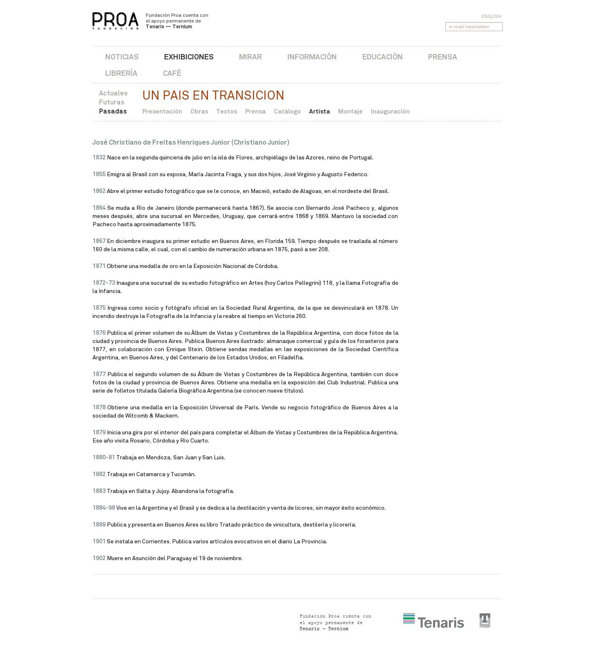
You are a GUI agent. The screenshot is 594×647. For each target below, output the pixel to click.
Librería (121, 73)
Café (172, 73)
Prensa (442, 56)
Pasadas (113, 111)
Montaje (350, 111)
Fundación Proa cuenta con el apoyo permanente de (177, 21)
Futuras (111, 102)
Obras (199, 111)
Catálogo (287, 111)
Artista (319, 111)
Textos (226, 111)
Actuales (113, 93)
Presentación (162, 111)
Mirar (250, 56)
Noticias (122, 56)
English (491, 16)
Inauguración (390, 111)
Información (312, 56)
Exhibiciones (189, 56)
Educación (382, 56)
